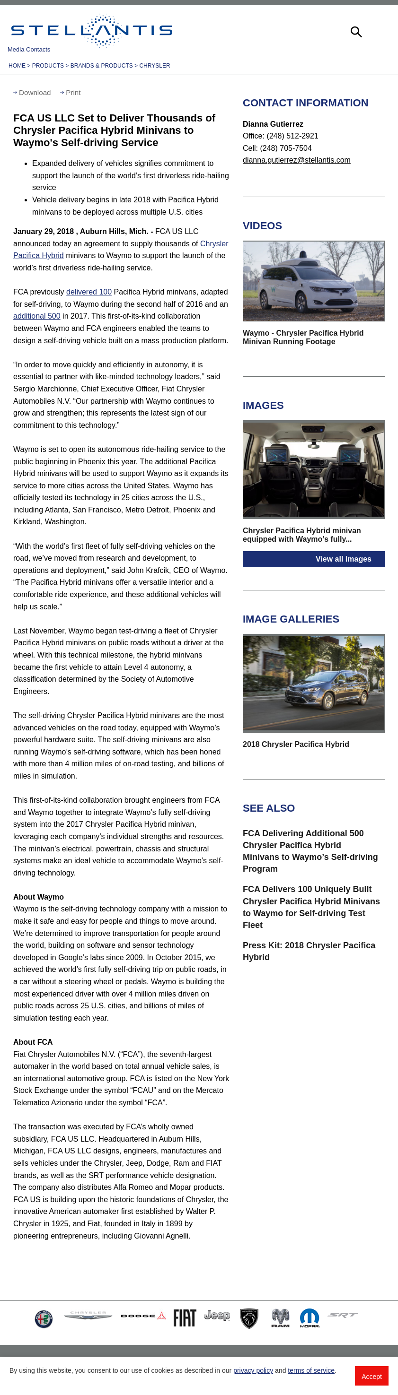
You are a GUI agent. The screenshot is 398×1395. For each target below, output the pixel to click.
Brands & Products (102, 65)
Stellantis (91, 30)
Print (73, 92)
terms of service (311, 1370)
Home (17, 65)
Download (35, 92)
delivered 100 (89, 292)
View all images (343, 559)
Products (48, 65)
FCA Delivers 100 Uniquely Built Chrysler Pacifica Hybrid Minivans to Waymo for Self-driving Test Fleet (311, 907)
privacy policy (253, 1370)
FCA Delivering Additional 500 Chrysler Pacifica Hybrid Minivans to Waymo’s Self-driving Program (310, 851)
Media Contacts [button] (29, 49)
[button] (355, 31)
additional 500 (37, 316)
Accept (372, 1376)
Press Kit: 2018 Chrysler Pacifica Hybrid (309, 951)
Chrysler (154, 65)
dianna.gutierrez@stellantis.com (297, 160)
